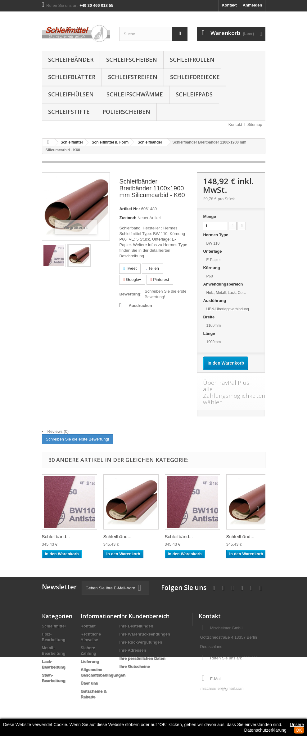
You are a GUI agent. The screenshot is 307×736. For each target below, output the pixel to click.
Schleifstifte (69, 111)
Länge (209, 333)
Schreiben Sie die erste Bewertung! (165, 294)
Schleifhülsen (71, 94)
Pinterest (160, 279)
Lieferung (90, 661)
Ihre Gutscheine (135, 666)
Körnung (212, 267)
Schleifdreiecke (195, 77)
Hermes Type (216, 235)
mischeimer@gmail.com (221, 688)
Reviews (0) (58, 431)
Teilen (152, 268)
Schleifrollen (192, 59)
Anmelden (252, 5)
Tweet (130, 268)
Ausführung (215, 300)
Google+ (132, 279)
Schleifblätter (71, 77)
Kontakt (229, 5)
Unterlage (213, 251)
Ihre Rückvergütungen (141, 642)
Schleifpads (194, 94)
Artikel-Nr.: (129, 208)
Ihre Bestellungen (136, 626)
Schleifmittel (54, 626)
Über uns (89, 683)
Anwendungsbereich (223, 284)
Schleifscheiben (131, 59)
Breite (209, 317)
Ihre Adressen (133, 650)
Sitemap (254, 124)
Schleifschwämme (134, 94)
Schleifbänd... (56, 536)
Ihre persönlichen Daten (142, 658)
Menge (209, 216)
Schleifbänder (70, 59)
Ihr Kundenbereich (144, 616)
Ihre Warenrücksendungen (145, 634)
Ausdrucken (140, 305)
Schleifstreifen (132, 77)
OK (299, 730)
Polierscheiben (126, 111)
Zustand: (127, 217)
